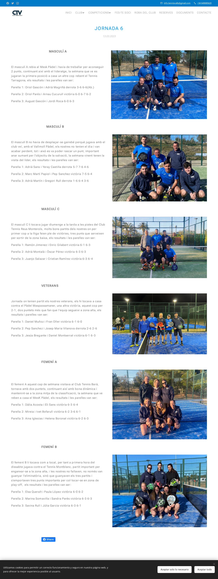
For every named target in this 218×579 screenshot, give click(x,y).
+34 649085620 (204, 3)
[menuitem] (171, 13)
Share (48, 539)
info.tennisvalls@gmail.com (177, 3)
